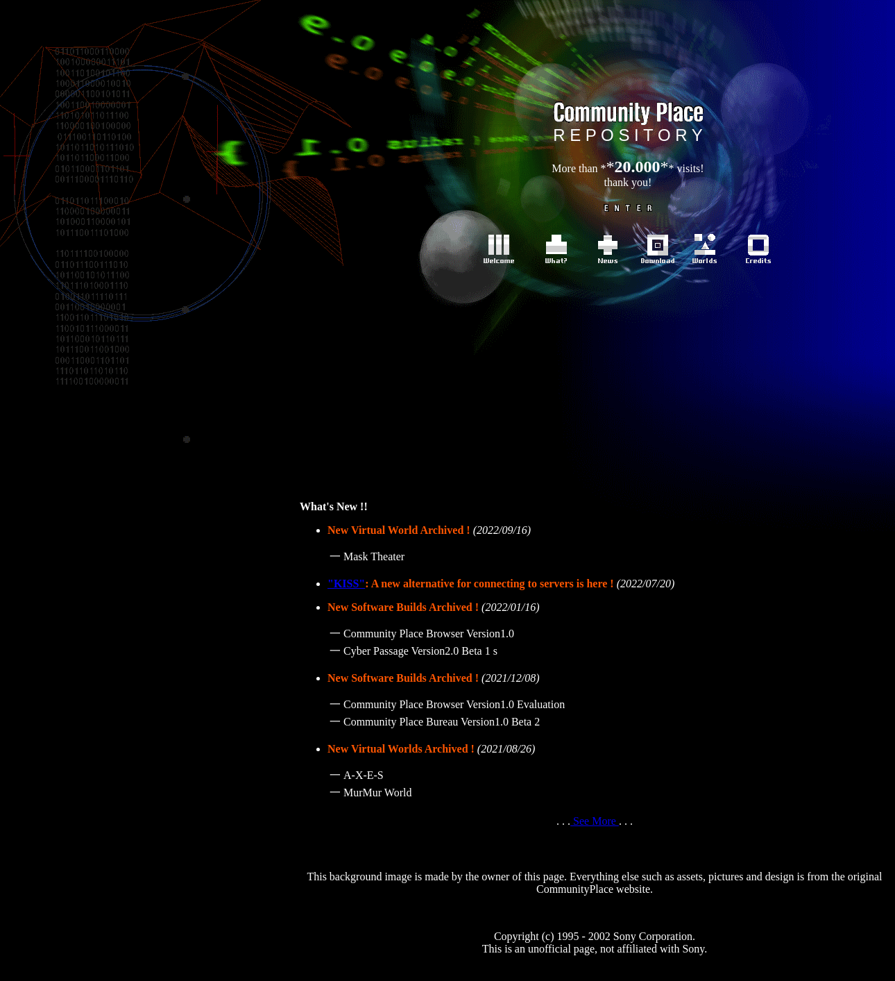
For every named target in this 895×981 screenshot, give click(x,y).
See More (594, 821)
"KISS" (346, 583)
